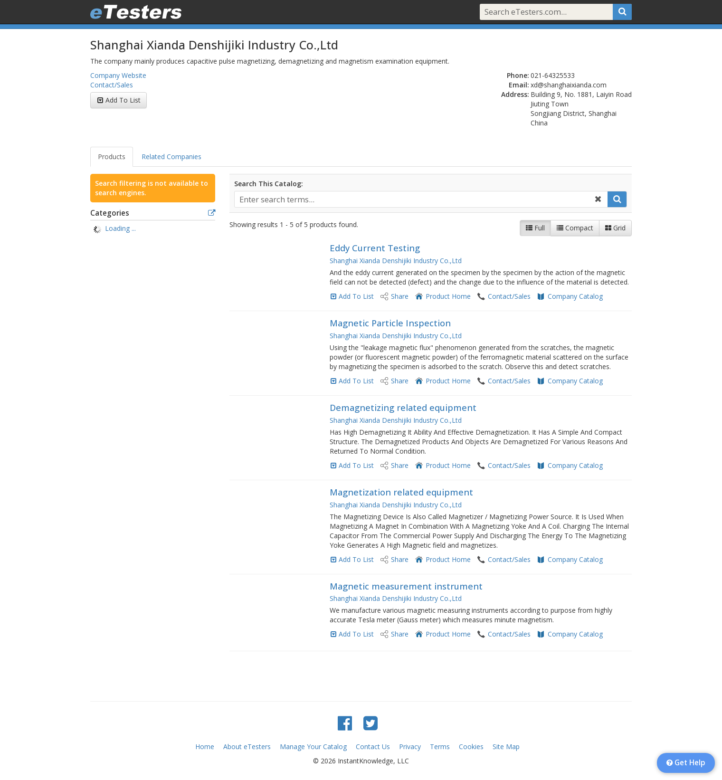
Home (204, 746)
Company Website (118, 75)
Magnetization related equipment (401, 492)
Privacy (410, 746)
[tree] (152, 229)
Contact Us (373, 746)
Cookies (471, 746)
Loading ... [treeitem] (120, 228)
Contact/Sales (111, 84)
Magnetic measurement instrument (406, 586)
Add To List (123, 100)
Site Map (506, 746)
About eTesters (247, 746)
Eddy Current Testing (375, 248)
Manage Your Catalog (313, 746)
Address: (515, 94)
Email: (519, 84)
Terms (440, 746)
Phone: (518, 75)
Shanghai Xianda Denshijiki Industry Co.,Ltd (396, 260)
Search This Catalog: (268, 183)
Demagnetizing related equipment (403, 407)
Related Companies (171, 156)
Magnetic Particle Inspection (390, 323)
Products (111, 156)
